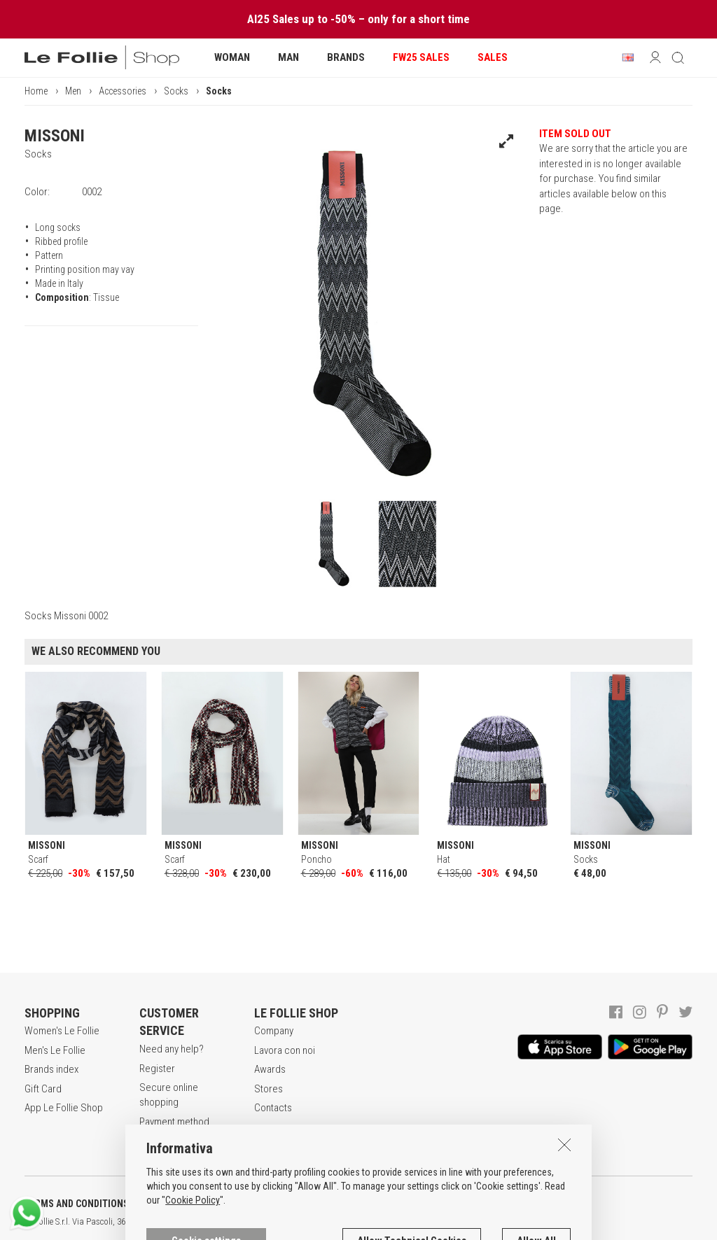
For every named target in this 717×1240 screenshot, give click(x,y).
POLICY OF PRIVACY (247, 1203)
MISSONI (55, 136)
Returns (155, 1140)
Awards (270, 1069)
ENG (497, 1222)
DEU (515, 1222)
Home (36, 91)
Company (273, 1030)
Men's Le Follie (55, 1050)
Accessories (122, 91)
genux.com (449, 1222)
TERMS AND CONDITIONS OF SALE (95, 1203)
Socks (176, 91)
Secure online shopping (168, 1094)
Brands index (51, 1069)
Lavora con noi (284, 1050)
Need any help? (171, 1049)
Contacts (273, 1107)
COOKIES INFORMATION (379, 1203)
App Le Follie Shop (64, 1107)
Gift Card (43, 1089)
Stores (268, 1089)
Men (73, 91)
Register (157, 1068)
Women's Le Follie (62, 1030)
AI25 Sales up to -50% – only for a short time (358, 19)
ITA (481, 1222)
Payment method (174, 1121)
